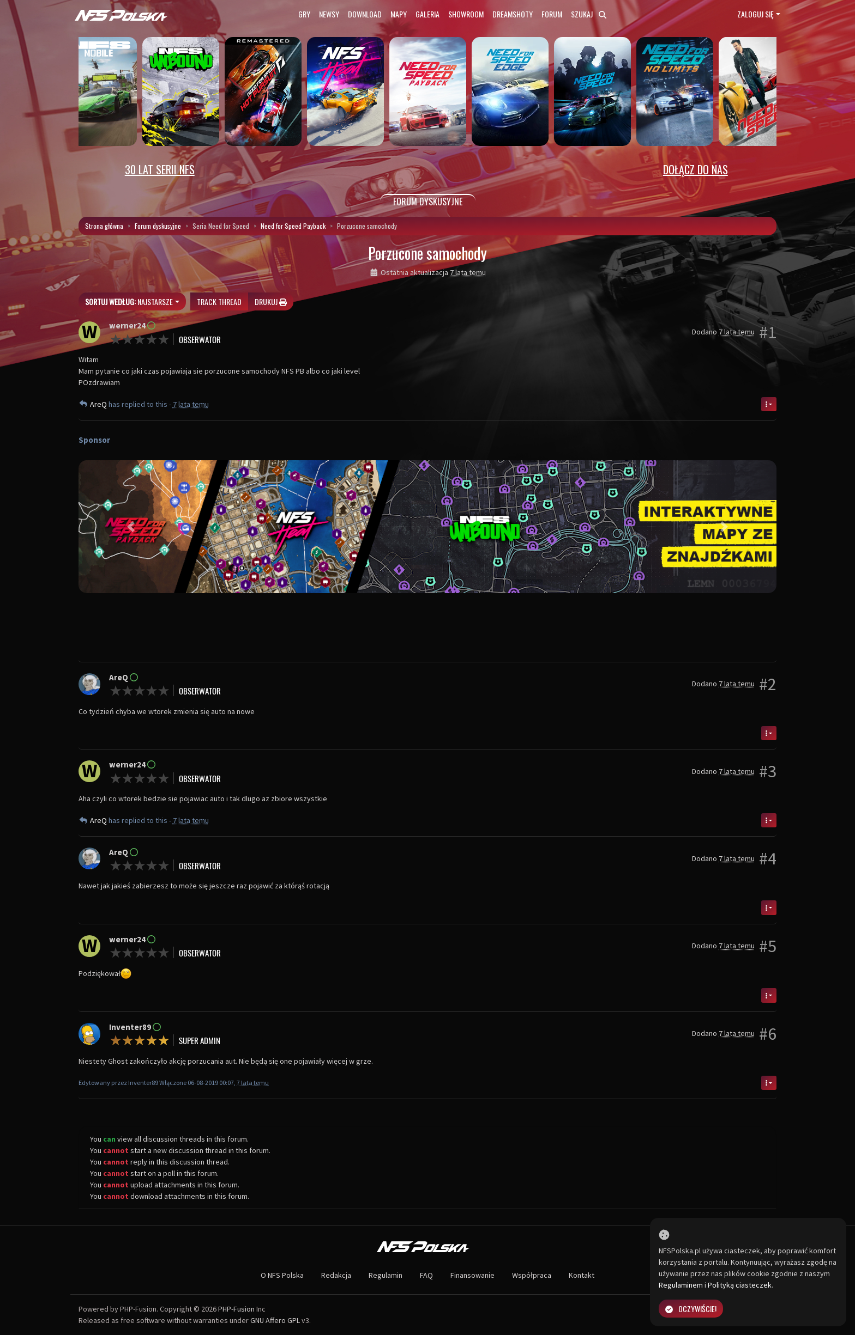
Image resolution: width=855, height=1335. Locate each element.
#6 (767, 1034)
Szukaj (588, 14)
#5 (767, 946)
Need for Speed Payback (293, 226)
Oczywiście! (690, 1308)
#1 (767, 332)
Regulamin (385, 1275)
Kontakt (581, 1275)
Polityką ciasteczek (740, 1285)
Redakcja (336, 1275)
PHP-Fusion (236, 1309)
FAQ (426, 1275)
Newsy (329, 14)
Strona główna (104, 226)
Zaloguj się (755, 14)
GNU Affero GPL (275, 1320)
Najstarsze (129, 301)
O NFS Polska (282, 1275)
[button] (131, 526)
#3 (767, 771)
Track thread (219, 301)
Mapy (398, 14)
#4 (767, 858)
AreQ (99, 404)
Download (365, 14)
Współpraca (531, 1275)
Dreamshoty (512, 14)
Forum (551, 14)
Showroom (466, 14)
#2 (767, 684)
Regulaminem (681, 1285)
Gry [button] (304, 14)
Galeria (427, 14)
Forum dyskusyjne (158, 226)
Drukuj (271, 301)
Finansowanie (472, 1275)
